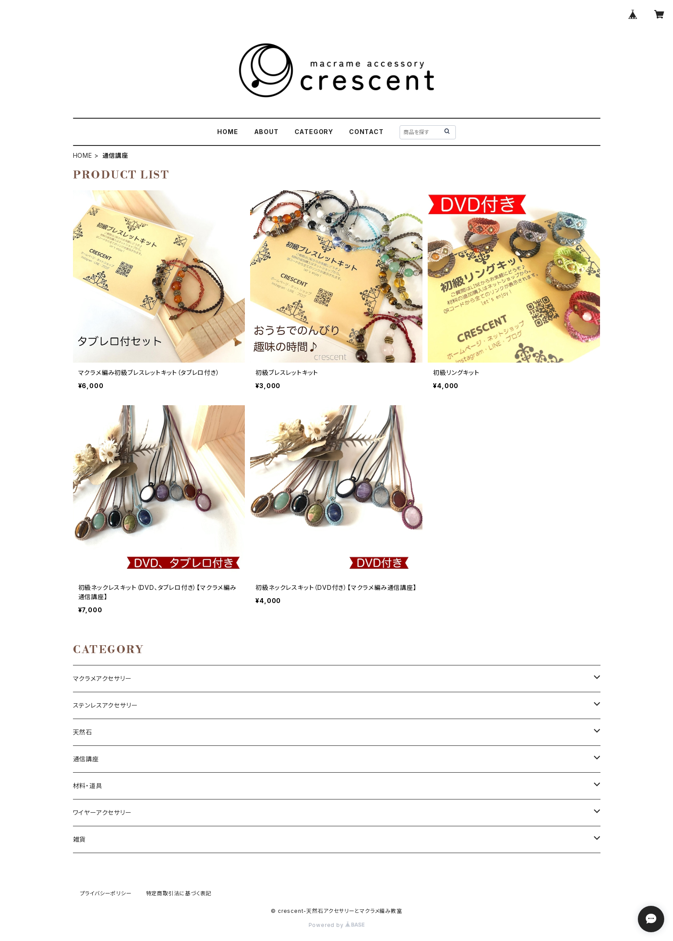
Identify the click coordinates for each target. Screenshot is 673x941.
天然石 (82, 732)
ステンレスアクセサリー (105, 705)
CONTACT (366, 131)
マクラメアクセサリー (102, 678)
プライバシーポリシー (106, 893)
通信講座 (86, 759)
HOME (227, 131)
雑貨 (79, 839)
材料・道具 (87, 785)
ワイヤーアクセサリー (102, 812)
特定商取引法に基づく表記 (179, 893)
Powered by (337, 925)
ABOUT (266, 131)
